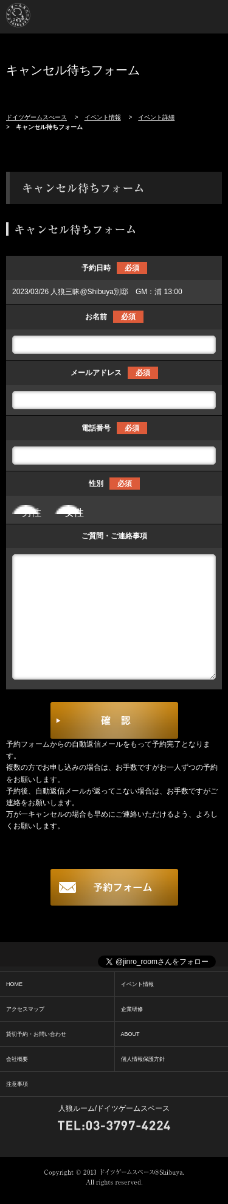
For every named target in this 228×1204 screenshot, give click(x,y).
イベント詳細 (156, 117)
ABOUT (130, 1034)
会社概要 (17, 1059)
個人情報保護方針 (143, 1059)
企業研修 (132, 1009)
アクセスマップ (25, 1009)
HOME (14, 984)
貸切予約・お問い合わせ (36, 1034)
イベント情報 (103, 117)
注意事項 (17, 1084)
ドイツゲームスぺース (36, 117)
